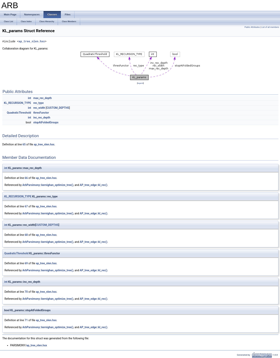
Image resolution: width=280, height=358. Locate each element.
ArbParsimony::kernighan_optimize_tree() (47, 185)
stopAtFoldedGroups (45, 122)
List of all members (270, 27)
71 (26, 320)
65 (24, 144)
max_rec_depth (42, 98)
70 (26, 291)
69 (26, 263)
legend (140, 83)
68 (26, 234)
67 (26, 206)
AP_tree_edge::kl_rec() (93, 185)
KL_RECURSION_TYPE (17, 102)
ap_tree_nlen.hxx (32, 41)
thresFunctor (41, 112)
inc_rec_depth (41, 117)
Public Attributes (252, 27)
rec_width (39, 107)
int (29, 98)
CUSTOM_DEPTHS (57, 107)
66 (26, 177)
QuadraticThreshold (19, 112)
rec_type (38, 102)
